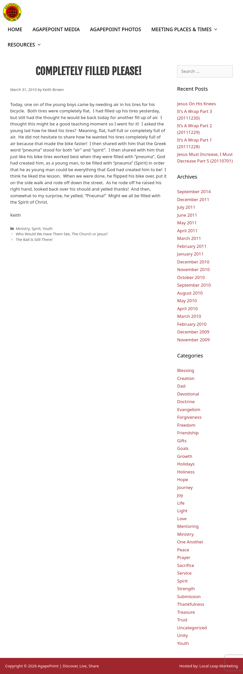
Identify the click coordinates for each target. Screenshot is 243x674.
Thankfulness (190, 604)
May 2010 (187, 301)
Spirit (36, 228)
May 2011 (187, 223)
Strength (186, 588)
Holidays (185, 464)
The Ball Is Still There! (34, 239)
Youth (48, 228)
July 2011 (186, 207)
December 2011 (193, 199)
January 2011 (190, 254)
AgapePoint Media (56, 29)
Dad (181, 386)
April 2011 (187, 231)
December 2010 (193, 262)
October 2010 (191, 277)
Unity (182, 635)
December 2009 (193, 332)
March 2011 (189, 238)
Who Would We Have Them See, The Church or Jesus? (62, 233)
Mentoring (188, 526)
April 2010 (187, 308)
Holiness (185, 472)
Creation (185, 378)
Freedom (186, 425)
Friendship (188, 433)
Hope (182, 479)
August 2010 (190, 293)
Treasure (186, 612)
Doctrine (186, 401)
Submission (189, 596)
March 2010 (189, 316)
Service (184, 573)
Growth (184, 456)
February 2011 (191, 246)
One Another (190, 542)
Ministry (23, 228)
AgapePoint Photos (115, 29)
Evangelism (188, 409)
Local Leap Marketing (218, 665)
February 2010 (191, 324)
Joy (180, 495)
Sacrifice (185, 565)
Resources (27, 44)
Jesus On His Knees (196, 104)
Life (180, 503)
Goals (183, 448)
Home (15, 29)
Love (182, 518)
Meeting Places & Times (187, 29)
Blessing (185, 370)
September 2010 (194, 285)
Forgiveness (189, 417)
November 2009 (193, 340)
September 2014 (194, 191)
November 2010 (193, 269)
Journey (185, 487)
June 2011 (187, 215)
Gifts (182, 441)
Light (182, 511)
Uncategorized (192, 628)
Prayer (183, 557)
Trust (182, 620)
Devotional (188, 394)
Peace (183, 550)
